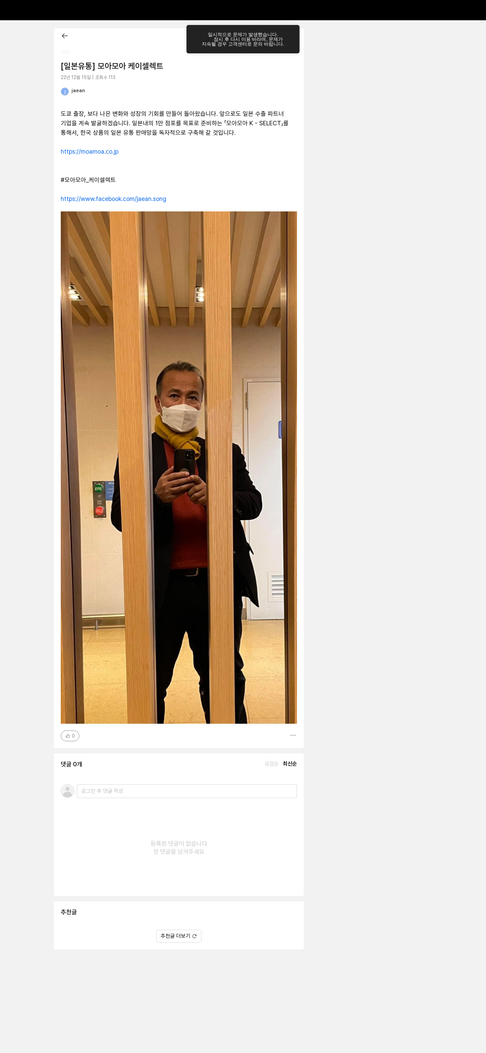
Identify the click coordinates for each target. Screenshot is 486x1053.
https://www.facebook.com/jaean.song (113, 198)
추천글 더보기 (179, 936)
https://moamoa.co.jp (89, 151)
